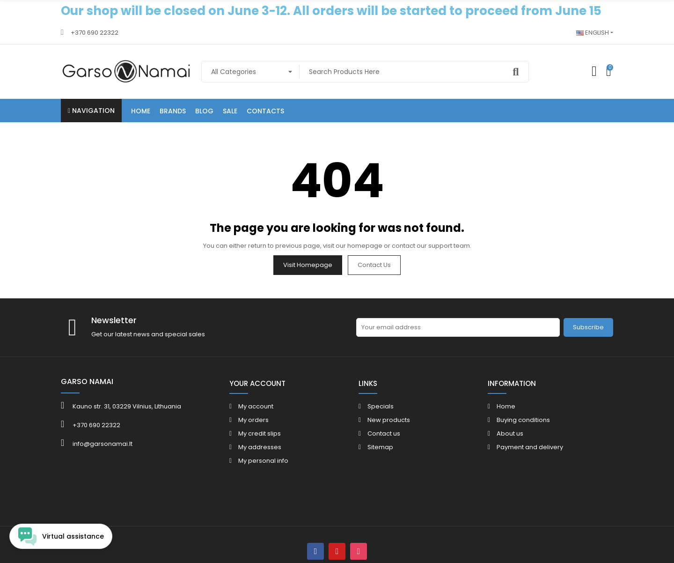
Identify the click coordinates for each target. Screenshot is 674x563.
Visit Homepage (307, 264)
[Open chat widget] (60, 536)
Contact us (374, 264)
